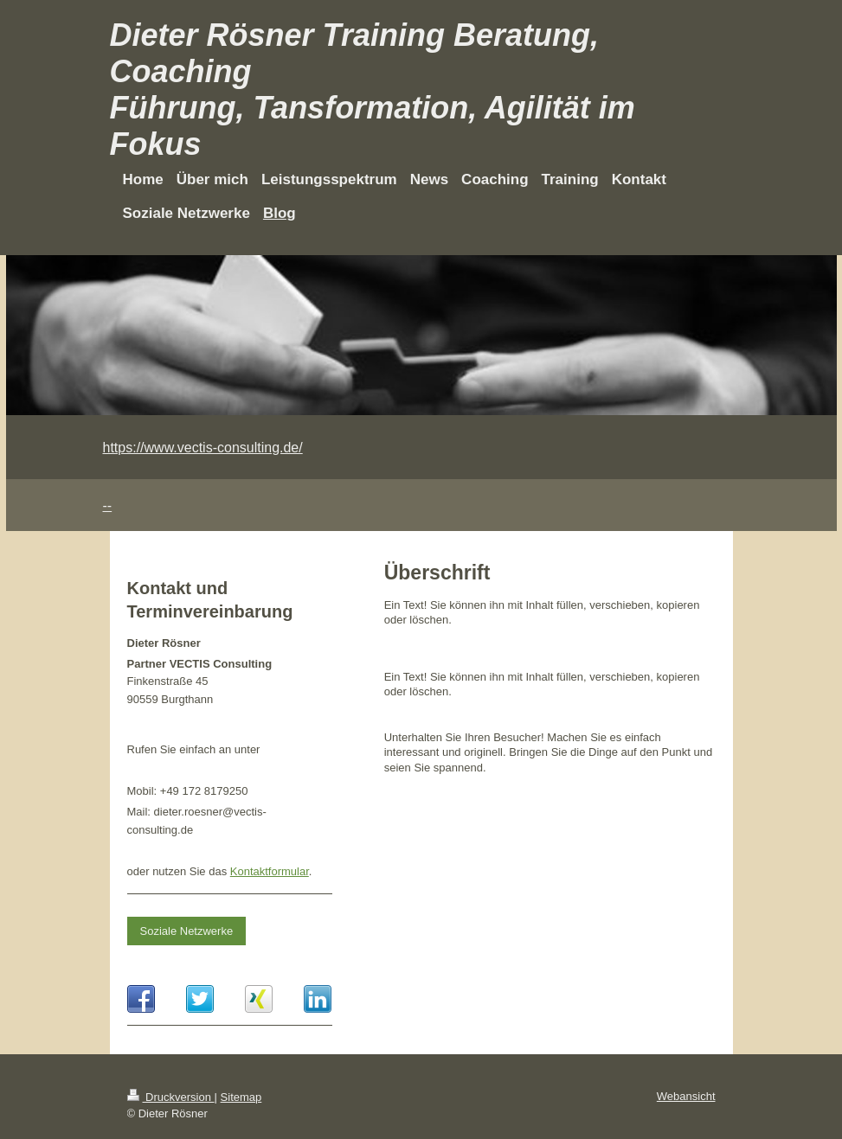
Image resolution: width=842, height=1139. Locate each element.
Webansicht (686, 1096)
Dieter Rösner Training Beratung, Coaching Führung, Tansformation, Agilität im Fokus (372, 89)
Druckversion (171, 1097)
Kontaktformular (269, 871)
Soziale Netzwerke (187, 931)
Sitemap (241, 1097)
